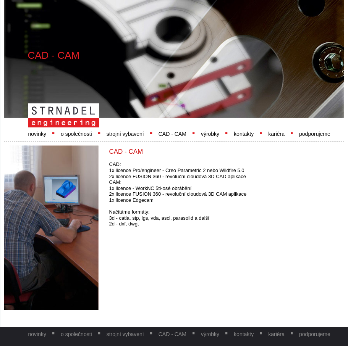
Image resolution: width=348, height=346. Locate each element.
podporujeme (314, 134)
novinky (37, 134)
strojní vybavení (125, 134)
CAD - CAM (172, 134)
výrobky (210, 134)
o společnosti (76, 134)
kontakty (244, 134)
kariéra (276, 134)
